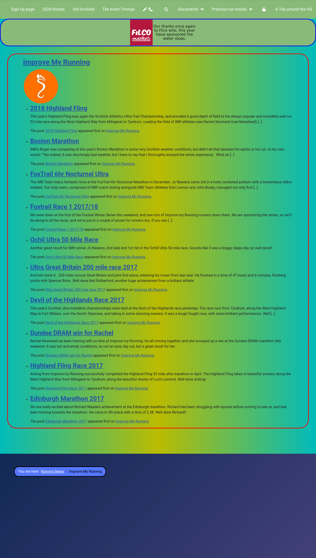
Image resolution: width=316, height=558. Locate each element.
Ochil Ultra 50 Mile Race (64, 239)
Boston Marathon (54, 141)
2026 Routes (53, 9)
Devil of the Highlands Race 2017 (77, 300)
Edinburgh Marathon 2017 (67, 398)
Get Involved (83, 9)
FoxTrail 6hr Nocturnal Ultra (69, 174)
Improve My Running (56, 62)
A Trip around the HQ (293, 9)
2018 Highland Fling (58, 108)
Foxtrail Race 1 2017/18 (64, 206)
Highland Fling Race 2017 (66, 365)
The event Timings (118, 9)
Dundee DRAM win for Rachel (71, 333)
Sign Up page (23, 9)
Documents (188, 9)
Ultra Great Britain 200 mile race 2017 (84, 267)
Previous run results (229, 9)
